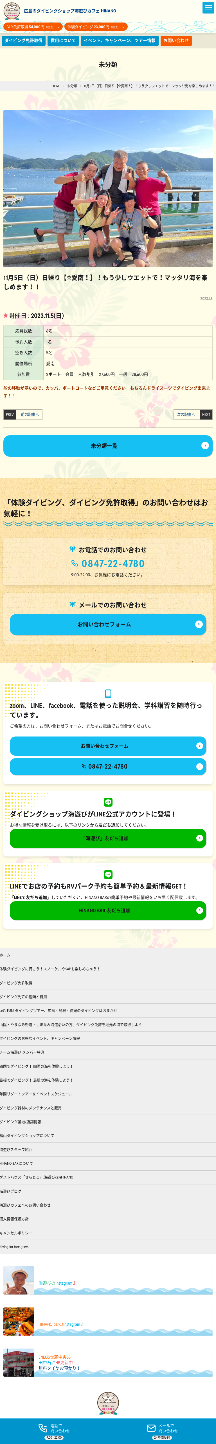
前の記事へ (28, 414)
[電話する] (54, 1431)
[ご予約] (162, 1431)
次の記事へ (187, 414)
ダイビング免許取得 (23, 40)
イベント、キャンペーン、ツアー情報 (120, 40)
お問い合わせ (176, 40)
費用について (63, 40)
